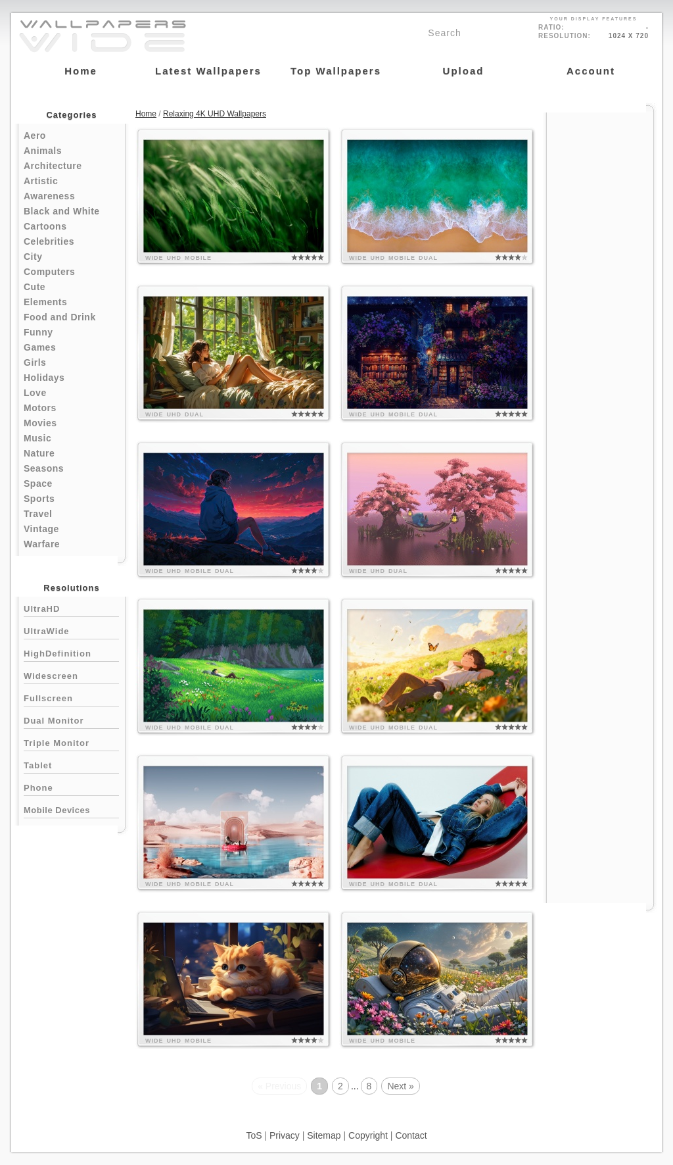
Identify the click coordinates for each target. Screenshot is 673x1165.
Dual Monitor (71, 719)
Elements (45, 302)
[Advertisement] (600, 310)
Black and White (62, 211)
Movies (40, 423)
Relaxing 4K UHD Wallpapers (214, 113)
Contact (411, 1135)
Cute (34, 287)
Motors (40, 408)
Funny (38, 332)
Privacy (284, 1135)
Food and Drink (60, 317)
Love (35, 392)
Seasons (44, 468)
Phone (71, 786)
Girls (35, 362)
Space (38, 483)
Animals (43, 150)
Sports (39, 498)
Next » (400, 1086)
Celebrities (49, 241)
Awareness (49, 196)
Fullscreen (71, 697)
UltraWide (71, 630)
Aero (35, 135)
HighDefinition (71, 652)
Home (145, 113)
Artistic (41, 181)
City (33, 256)
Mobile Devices (57, 810)
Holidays (44, 377)
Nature (39, 453)
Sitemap (323, 1135)
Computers (49, 271)
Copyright (368, 1135)
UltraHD (71, 607)
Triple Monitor (71, 741)
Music (37, 438)
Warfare (42, 544)
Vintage (41, 529)
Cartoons (45, 226)
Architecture (52, 166)
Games (40, 347)
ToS (254, 1135)
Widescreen (71, 674)
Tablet (71, 764)
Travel (38, 513)
